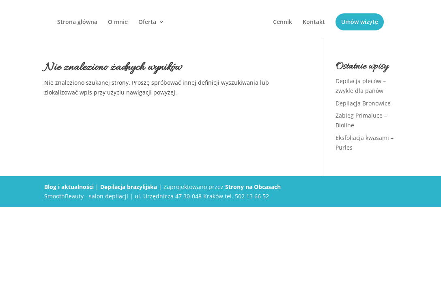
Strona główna (77, 22)
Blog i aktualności (69, 187)
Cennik (282, 22)
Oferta (147, 22)
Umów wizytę (359, 22)
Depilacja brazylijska (128, 187)
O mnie (118, 22)
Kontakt (314, 22)
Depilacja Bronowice (363, 103)
